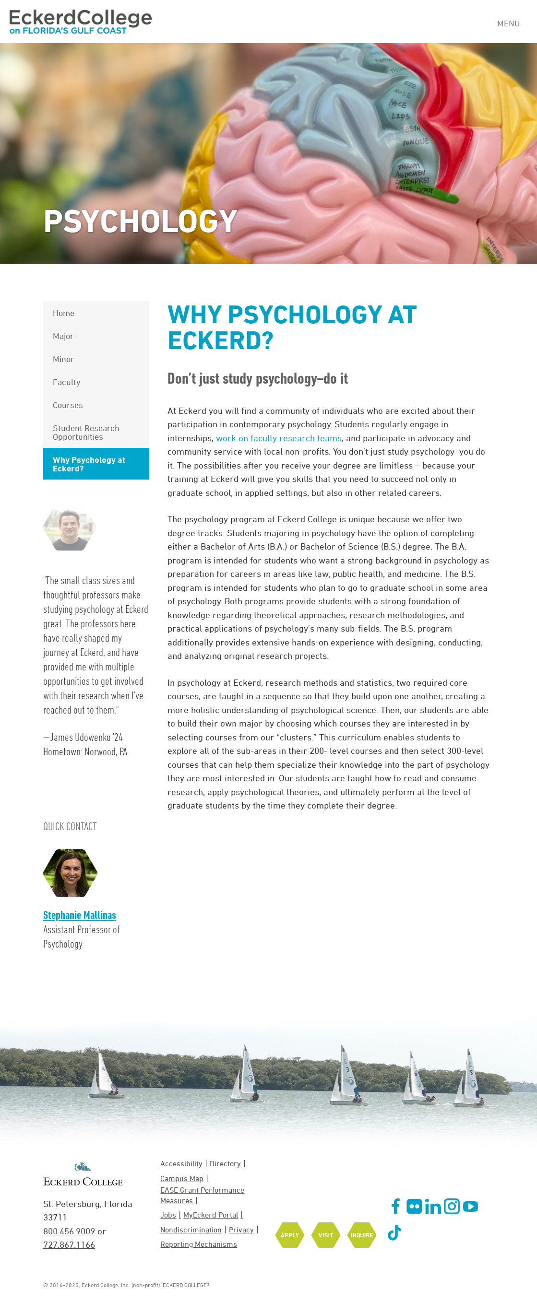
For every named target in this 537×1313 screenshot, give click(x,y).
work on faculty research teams (279, 438)
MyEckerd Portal (210, 1214)
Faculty (67, 382)
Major (63, 335)
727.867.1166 (69, 1244)
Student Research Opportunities (86, 432)
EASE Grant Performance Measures (202, 1194)
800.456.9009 (69, 1231)
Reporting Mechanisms (198, 1244)
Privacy (241, 1229)
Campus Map (181, 1178)
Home (63, 312)
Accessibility (181, 1163)
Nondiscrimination (191, 1229)
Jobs (168, 1214)
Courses (68, 405)
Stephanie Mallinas (79, 915)
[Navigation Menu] (512, 22)
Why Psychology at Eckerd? (89, 464)
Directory (225, 1163)
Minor (63, 358)
